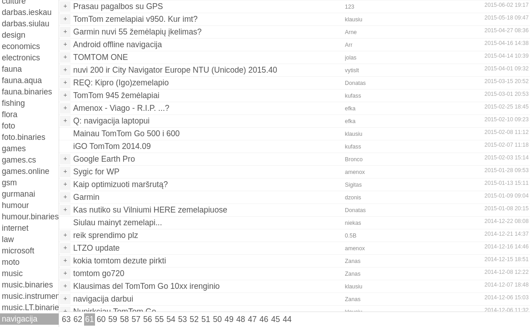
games (14, 148)
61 (89, 319)
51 (205, 319)
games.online (26, 171)
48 (240, 319)
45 (275, 319)
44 (287, 319)
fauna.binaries (27, 91)
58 (124, 319)
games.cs (19, 159)
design (13, 35)
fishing (13, 103)
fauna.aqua (22, 80)
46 (264, 319)
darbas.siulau (26, 23)
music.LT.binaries (30, 307)
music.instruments (30, 296)
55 (159, 319)
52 (194, 319)
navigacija (19, 318)
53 (182, 319)
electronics (21, 57)
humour (15, 205)
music (12, 273)
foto (8, 125)
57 (135, 319)
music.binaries (27, 284)
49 (229, 319)
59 (112, 319)
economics (21, 46)
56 (147, 319)
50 (217, 319)
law (8, 239)
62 (78, 319)
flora (9, 114)
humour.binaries (30, 216)
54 (170, 319)
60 (101, 319)
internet (15, 228)
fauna (12, 69)
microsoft (18, 250)
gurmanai (18, 193)
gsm (9, 182)
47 (252, 319)
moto (11, 262)
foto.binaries (23, 137)
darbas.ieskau (27, 12)
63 (66, 319)
